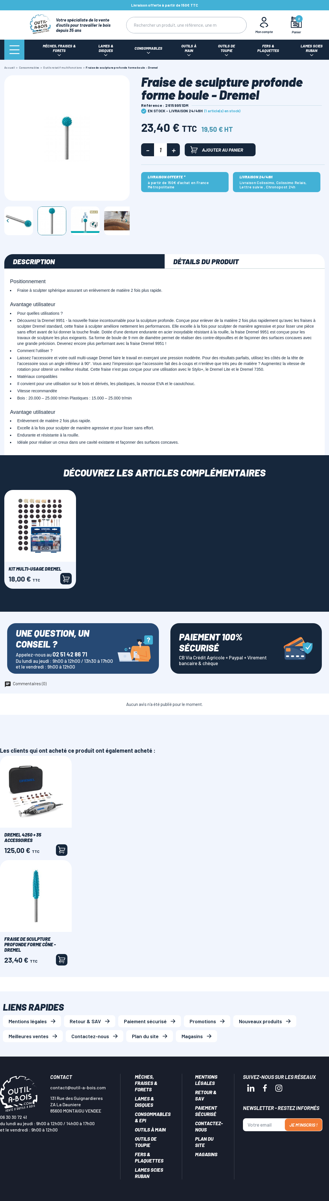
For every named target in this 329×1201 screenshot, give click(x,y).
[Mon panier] (296, 25)
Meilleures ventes (28, 1036)
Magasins (192, 1036)
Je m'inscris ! (303, 1124)
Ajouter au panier (216, 149)
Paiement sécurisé (145, 1021)
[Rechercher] (174, 25)
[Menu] (14, 50)
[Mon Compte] (264, 25)
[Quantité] (160, 149)
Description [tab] (34, 261)
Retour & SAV (85, 1021)
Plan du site (145, 1036)
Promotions (203, 1021)
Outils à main (150, 1129)
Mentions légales (28, 1021)
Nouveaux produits (260, 1021)
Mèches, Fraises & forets (146, 1083)
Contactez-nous (90, 1036)
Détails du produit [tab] (206, 261)
